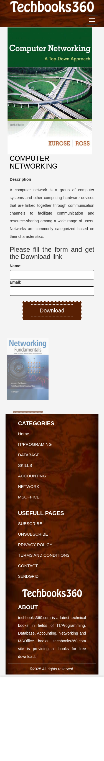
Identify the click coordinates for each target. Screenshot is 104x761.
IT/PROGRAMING (35, 444)
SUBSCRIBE (30, 523)
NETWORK (28, 486)
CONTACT (28, 565)
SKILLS (25, 465)
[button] (11, 368)
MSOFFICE (29, 497)
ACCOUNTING (32, 476)
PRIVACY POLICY (35, 544)
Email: (15, 282)
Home (23, 433)
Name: (16, 266)
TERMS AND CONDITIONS (44, 555)
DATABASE (29, 454)
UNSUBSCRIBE (33, 534)
